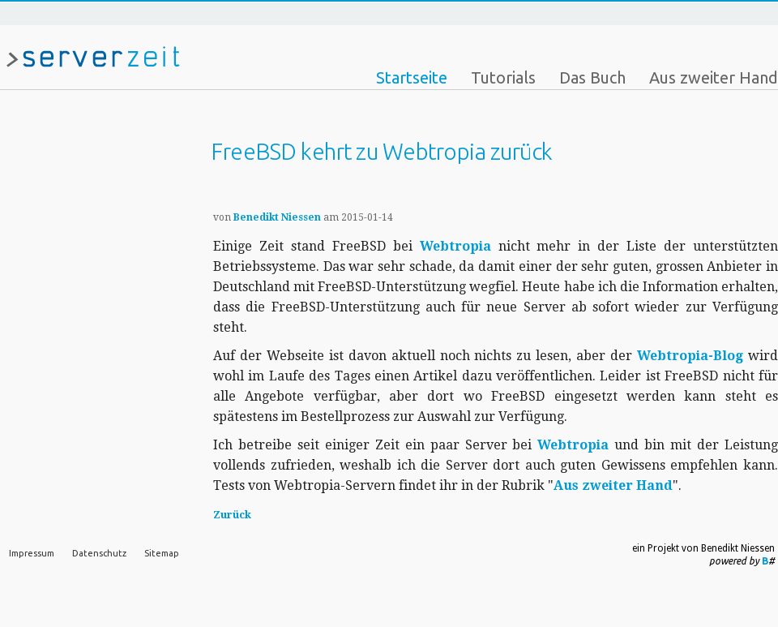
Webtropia (455, 246)
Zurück (232, 515)
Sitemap (161, 553)
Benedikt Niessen (277, 217)
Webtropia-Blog (690, 355)
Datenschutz (99, 553)
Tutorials (503, 77)
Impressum (31, 553)
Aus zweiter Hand (713, 77)
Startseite (411, 77)
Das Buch (592, 77)
